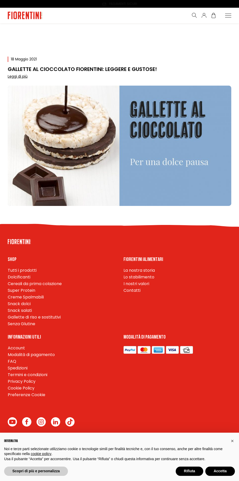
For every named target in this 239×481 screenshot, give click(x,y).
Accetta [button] (220, 471)
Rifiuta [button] (189, 471)
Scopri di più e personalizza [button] (36, 471)
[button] (232, 441)
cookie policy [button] (41, 454)
